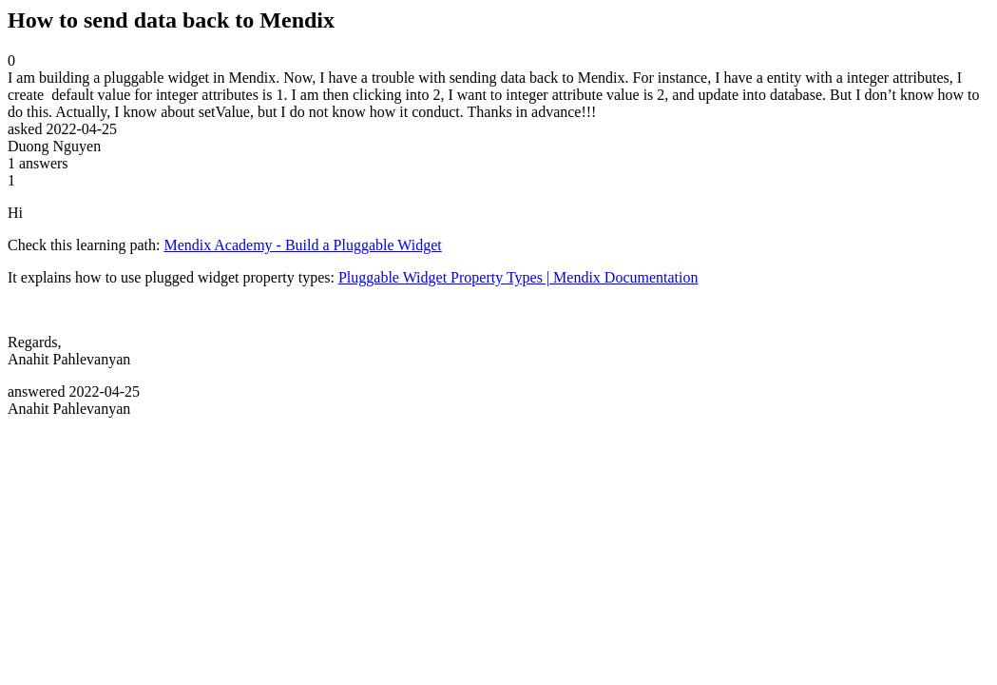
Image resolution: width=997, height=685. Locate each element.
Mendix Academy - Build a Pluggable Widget (302, 245)
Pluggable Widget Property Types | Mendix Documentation (518, 277)
